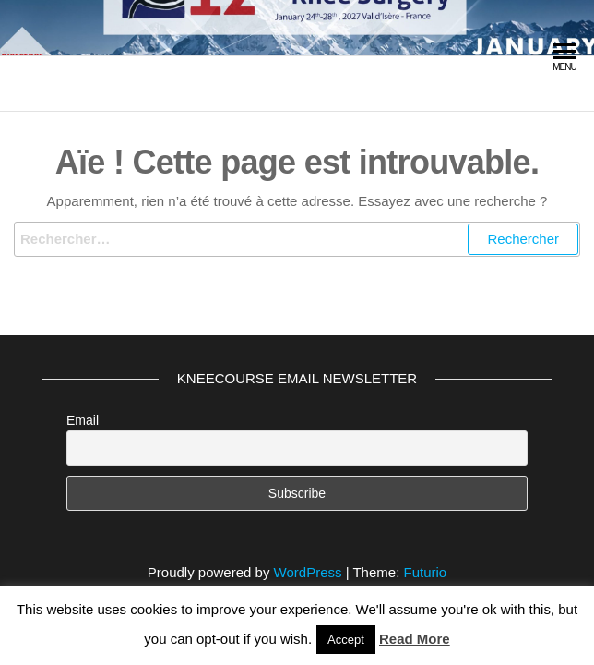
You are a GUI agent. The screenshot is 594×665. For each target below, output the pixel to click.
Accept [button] (345, 640)
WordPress (308, 572)
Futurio (424, 572)
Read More (414, 639)
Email (82, 420)
